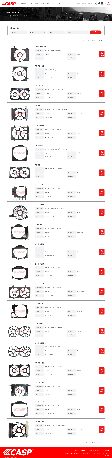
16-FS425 (39, 363)
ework (107, 455)
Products (34, 3)
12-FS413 (39, 145)
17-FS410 (39, 86)
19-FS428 (39, 422)
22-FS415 (39, 185)
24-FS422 (39, 323)
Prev (82, 40)
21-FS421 (39, 303)
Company (24, 3)
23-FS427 (39, 402)
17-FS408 (39, 66)
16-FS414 (39, 165)
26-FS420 (39, 284)
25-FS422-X (40, 343)
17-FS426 (39, 383)
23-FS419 (39, 264)
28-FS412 (39, 125)
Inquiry (102, 55)
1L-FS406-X (40, 46)
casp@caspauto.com (45, 451)
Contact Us (57, 3)
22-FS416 (39, 205)
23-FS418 (39, 244)
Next (102, 40)
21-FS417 (39, 224)
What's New (45, 3)
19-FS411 (39, 106)
